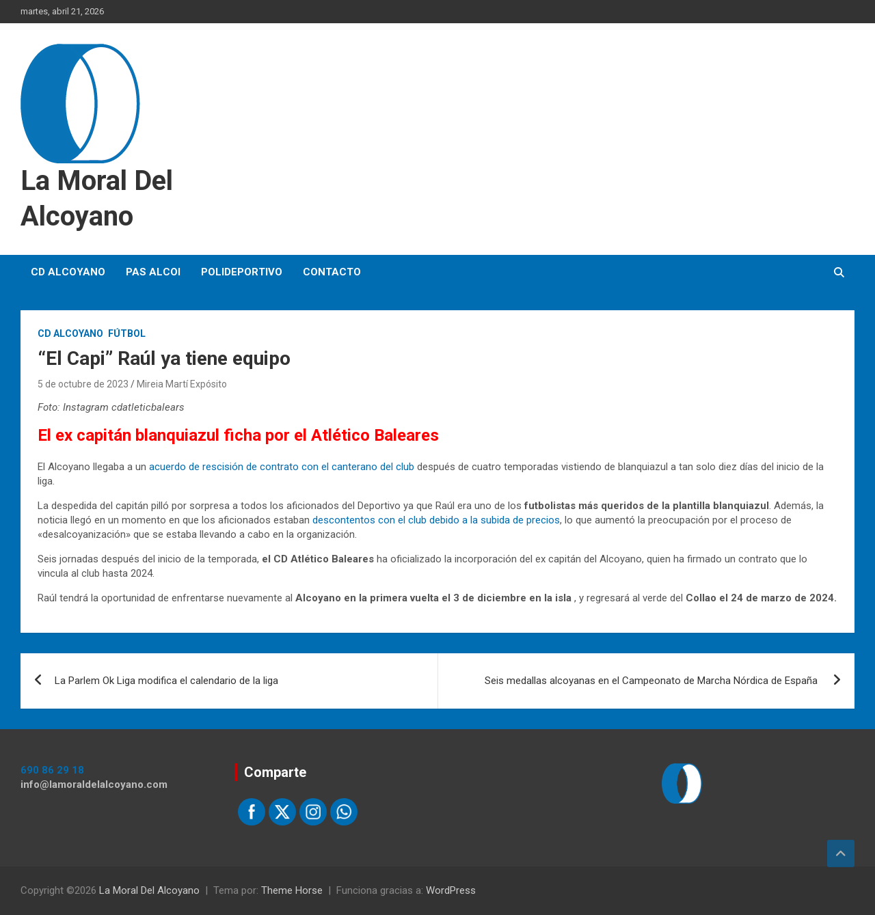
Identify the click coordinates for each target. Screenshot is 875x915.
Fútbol (127, 333)
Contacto (332, 272)
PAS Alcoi (153, 272)
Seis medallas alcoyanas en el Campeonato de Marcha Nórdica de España (652, 680)
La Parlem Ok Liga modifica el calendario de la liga (166, 680)
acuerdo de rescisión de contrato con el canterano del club (281, 467)
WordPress (451, 890)
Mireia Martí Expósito (182, 384)
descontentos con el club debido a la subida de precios (435, 520)
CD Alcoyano (68, 272)
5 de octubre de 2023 (83, 384)
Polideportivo (241, 272)
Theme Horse (292, 890)
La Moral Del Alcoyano (149, 890)
